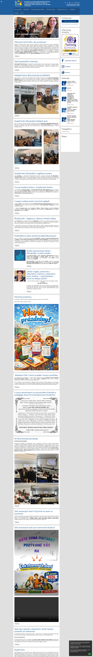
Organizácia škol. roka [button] (62, 9)
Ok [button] (89, 653)
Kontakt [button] (16, 13)
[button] (72, 2)
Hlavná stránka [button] (18, 9)
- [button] (67, 2)
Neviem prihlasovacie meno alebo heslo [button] (70, 24)
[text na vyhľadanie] (73, 5)
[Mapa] (70, 144)
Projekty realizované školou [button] (37, 9)
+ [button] (65, 2)
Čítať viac (17, 56)
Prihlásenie (77, 2)
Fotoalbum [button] (72, 9)
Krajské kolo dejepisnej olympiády (27, 34)
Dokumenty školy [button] (51, 9)
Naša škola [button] (26, 9)
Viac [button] (22, 13)
